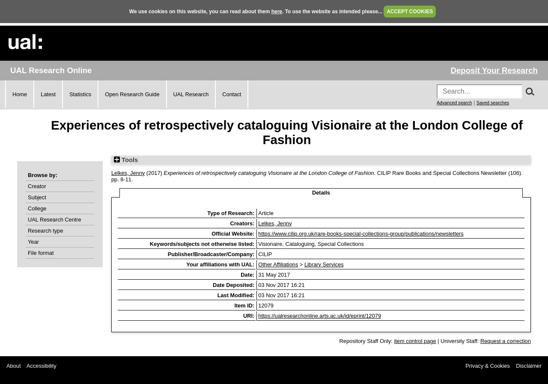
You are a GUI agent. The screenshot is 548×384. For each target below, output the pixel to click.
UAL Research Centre (54, 219)
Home (19, 94)
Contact (231, 94)
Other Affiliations (278, 264)
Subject (37, 197)
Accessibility (42, 366)
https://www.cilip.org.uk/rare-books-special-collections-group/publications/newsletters (360, 233)
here (276, 12)
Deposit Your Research (494, 70)
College (37, 208)
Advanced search (454, 102)
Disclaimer (529, 366)
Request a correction (505, 341)
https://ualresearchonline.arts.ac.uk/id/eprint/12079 (319, 316)
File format (41, 253)
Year (33, 242)
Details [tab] (321, 192)
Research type (45, 230)
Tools (126, 160)
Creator (37, 186)
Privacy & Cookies (487, 366)
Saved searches (493, 102)
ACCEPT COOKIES (410, 12)
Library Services (324, 264)
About (13, 366)
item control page (415, 341)
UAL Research (191, 94)
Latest (48, 94)
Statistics (80, 94)
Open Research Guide (132, 94)
